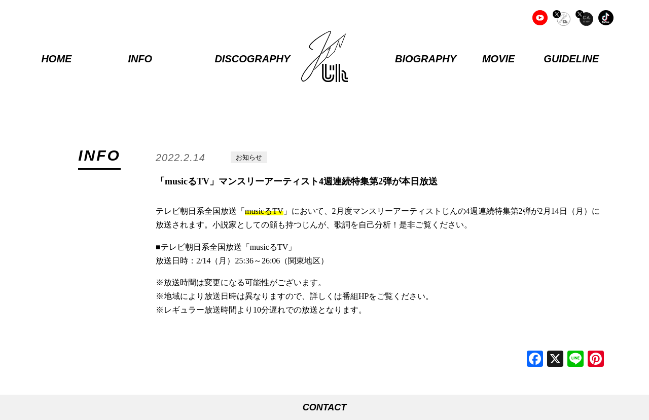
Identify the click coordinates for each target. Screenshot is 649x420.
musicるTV (264, 211)
